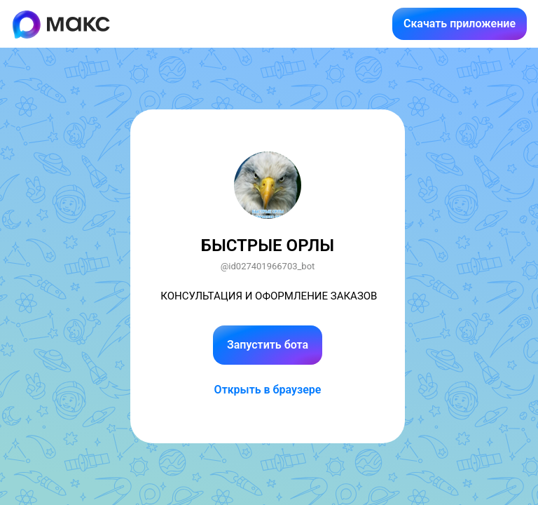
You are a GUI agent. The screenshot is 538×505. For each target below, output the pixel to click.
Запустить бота (267, 344)
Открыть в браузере (268, 389)
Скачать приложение (460, 23)
